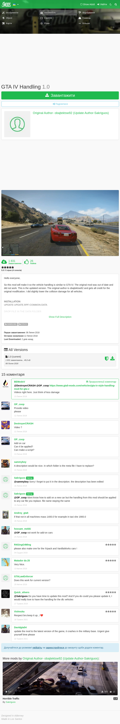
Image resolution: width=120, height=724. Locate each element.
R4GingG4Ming (22, 544)
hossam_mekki (22, 528)
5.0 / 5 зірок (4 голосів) (11, 270)
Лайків (33, 263)
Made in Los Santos (11, 719)
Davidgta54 (20, 627)
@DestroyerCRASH (25, 385)
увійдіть (37, 647)
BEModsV (19, 381)
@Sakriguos (21, 596)
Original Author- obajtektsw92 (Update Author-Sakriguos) (71, 113)
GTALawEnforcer (23, 576)
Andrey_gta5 (21, 513)
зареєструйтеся (55, 647)
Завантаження (14, 263)
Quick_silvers (21, 592)
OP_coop (19, 404)
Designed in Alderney (12, 715)
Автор (30, 478)
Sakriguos (19, 477)
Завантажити (60, 95)
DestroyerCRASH (23, 423)
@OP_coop (42, 385)
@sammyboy (21, 481)
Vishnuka (19, 611)
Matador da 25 (22, 560)
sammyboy (20, 462)
